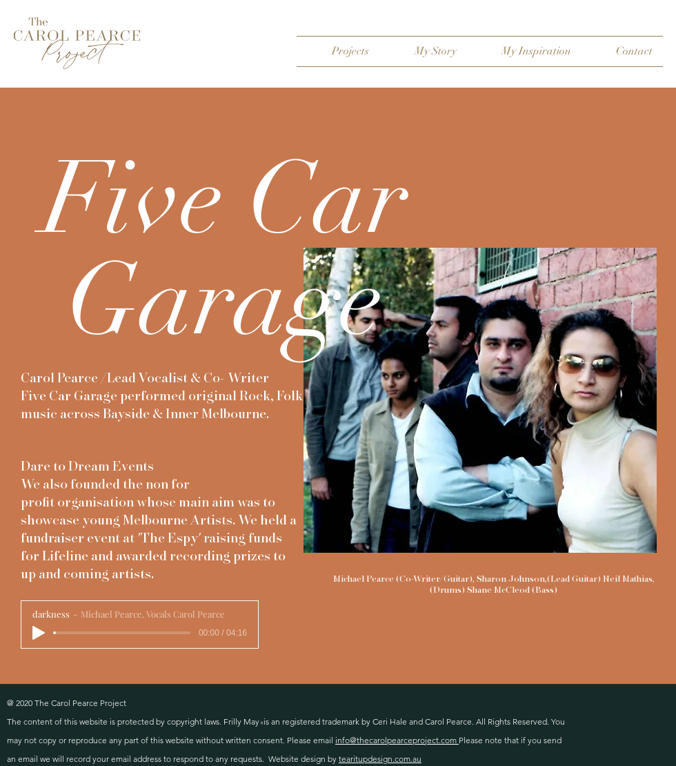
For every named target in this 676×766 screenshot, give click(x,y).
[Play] (38, 633)
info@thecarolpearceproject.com (397, 740)
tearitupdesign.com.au (380, 759)
